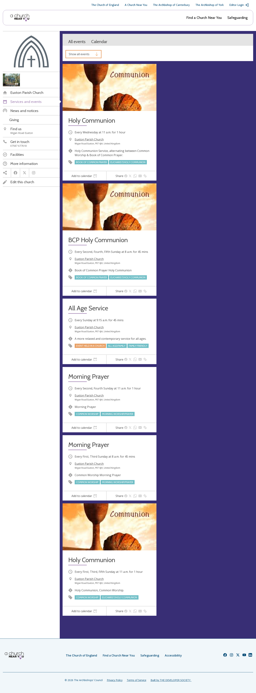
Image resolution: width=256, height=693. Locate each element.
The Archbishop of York (209, 5)
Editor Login (239, 5)
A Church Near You (136, 5)
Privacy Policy (114, 680)
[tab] (84, 176)
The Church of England (105, 5)
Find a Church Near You (204, 17)
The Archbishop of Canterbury (171, 5)
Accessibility (173, 655)
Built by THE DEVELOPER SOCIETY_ (171, 680)
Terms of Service (136, 680)
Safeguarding (237, 17)
